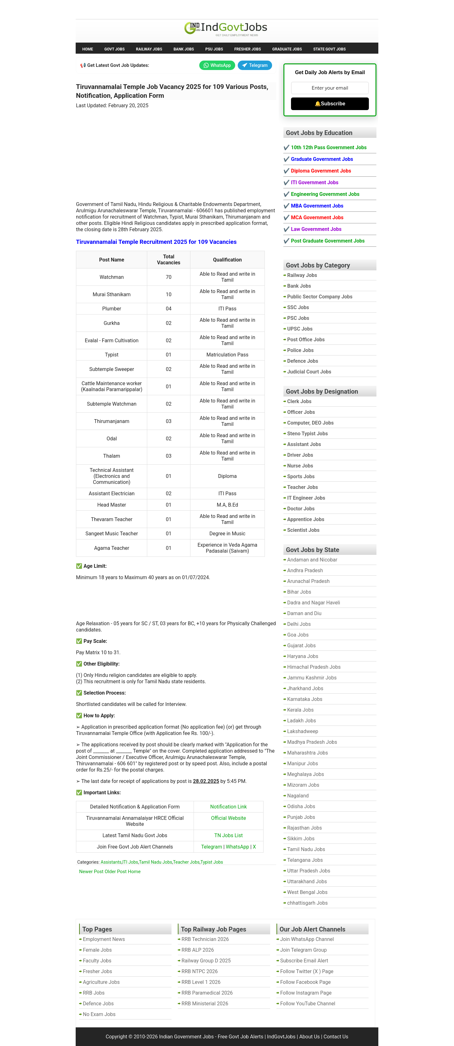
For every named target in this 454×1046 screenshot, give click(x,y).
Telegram (255, 65)
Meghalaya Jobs (305, 774)
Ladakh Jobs (301, 721)
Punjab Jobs (301, 817)
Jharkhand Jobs (305, 688)
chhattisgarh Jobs (307, 903)
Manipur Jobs (302, 764)
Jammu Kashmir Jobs (312, 678)
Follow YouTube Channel (307, 1004)
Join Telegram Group (303, 950)
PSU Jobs (214, 49)
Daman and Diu (304, 613)
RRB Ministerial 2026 (205, 1004)
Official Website (228, 818)
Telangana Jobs (305, 860)
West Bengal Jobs (307, 892)
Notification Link (228, 807)
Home (87, 49)
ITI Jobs (130, 862)
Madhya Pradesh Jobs (312, 742)
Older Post (116, 871)
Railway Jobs (149, 49)
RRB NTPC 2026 (200, 971)
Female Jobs (97, 950)
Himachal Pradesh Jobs (313, 667)
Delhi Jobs (299, 624)
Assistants (111, 862)
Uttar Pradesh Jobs (308, 871)
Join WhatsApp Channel (307, 939)
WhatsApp (217, 65)
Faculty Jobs (97, 961)
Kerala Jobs (300, 710)
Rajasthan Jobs (304, 828)
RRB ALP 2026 (198, 950)
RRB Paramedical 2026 (207, 993)
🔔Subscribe (330, 103)
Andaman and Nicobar (312, 560)
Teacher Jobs (186, 862)
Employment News (134, 9)
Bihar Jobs (299, 592)
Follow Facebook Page (305, 982)
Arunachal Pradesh (308, 581)
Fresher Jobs (247, 49)
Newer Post (91, 871)
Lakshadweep (302, 731)
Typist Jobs (212, 862)
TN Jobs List (228, 835)
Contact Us (335, 1037)
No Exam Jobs (93, 9)
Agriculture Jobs (101, 982)
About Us (309, 1037)
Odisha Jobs (301, 806)
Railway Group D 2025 (206, 961)
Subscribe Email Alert (304, 961)
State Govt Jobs (329, 49)
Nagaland (298, 796)
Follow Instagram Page (306, 993)
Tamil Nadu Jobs (155, 862)
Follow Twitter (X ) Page (307, 971)
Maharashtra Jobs (307, 753)
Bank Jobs (183, 49)
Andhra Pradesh (305, 570)
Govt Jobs (114, 49)
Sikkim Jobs (301, 839)
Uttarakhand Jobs (307, 881)
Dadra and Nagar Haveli (313, 603)
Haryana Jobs (302, 656)
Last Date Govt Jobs (181, 9)
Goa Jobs (298, 635)
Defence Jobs (98, 1004)
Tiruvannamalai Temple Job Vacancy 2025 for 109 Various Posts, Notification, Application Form (172, 91)
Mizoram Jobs (303, 785)
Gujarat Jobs (301, 646)
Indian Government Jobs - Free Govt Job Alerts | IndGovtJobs (227, 1037)
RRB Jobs (94, 993)
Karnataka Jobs (305, 699)
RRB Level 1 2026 (201, 982)
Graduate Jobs (287, 49)
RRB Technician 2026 (205, 939)
